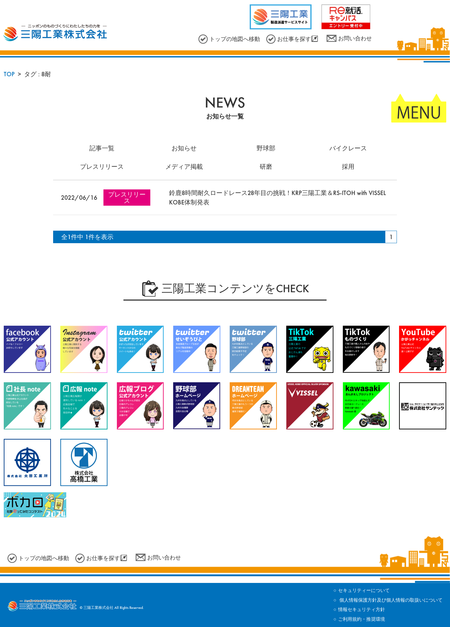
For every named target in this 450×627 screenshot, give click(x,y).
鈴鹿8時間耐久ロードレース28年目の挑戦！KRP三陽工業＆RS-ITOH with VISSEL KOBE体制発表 (277, 197)
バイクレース (348, 148)
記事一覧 (101, 148)
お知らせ (184, 148)
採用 (348, 167)
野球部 (266, 148)
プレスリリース (102, 167)
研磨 (266, 167)
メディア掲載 (184, 167)
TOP (9, 74)
